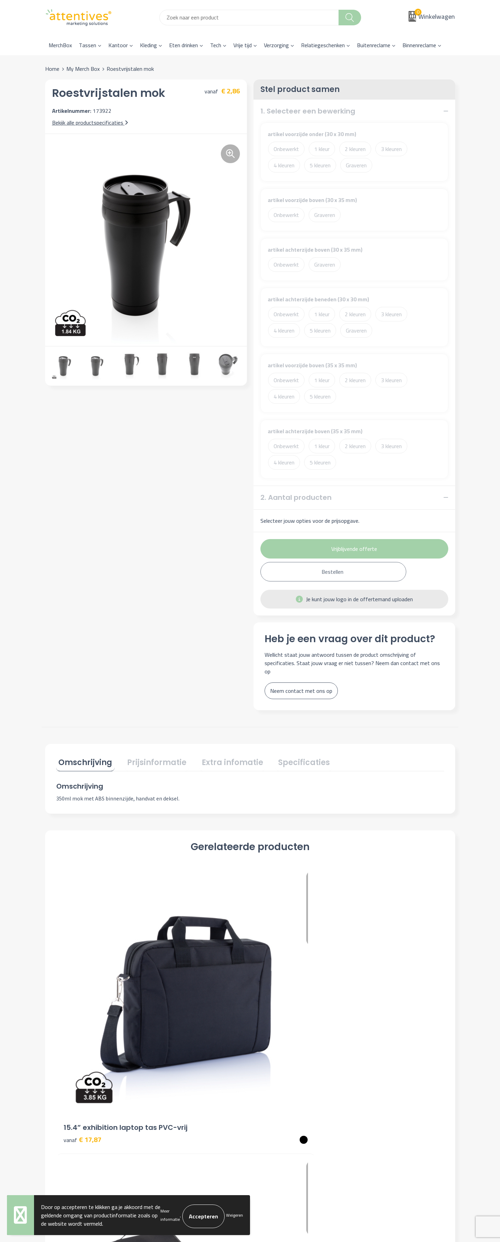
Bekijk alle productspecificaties (90, 122)
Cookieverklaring (379, 1071)
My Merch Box (83, 69)
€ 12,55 (179, 975)
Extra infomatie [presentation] (221, 760)
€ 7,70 (274, 985)
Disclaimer (372, 1092)
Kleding (148, 45)
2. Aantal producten (296, 497)
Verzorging (276, 45)
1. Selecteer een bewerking (307, 111)
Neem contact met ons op (301, 691)
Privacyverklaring (379, 1081)
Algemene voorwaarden (387, 1060)
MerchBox (60, 45)
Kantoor (118, 45)
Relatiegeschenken (323, 45)
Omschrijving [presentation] (83, 760)
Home (52, 69)
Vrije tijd (242, 45)
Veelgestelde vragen (180, 1081)
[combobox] (249, 17)
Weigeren (234, 1215)
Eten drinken (183, 45)
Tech (215, 45)
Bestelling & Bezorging (285, 1071)
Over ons (167, 1060)
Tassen (87, 45)
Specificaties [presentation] (288, 760)
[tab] (83, 762)
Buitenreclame (373, 45)
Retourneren (273, 1092)
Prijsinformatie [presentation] (150, 760)
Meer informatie (170, 1215)
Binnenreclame (419, 45)
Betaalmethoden (278, 1081)
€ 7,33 (371, 985)
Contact (268, 1060)
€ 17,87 (82, 985)
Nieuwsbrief (171, 1071)
